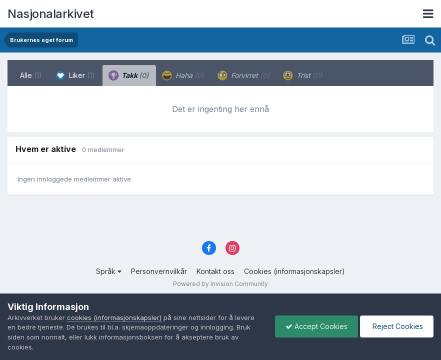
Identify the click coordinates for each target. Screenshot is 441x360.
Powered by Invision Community (220, 284)
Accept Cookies (317, 326)
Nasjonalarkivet (51, 13)
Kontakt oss (215, 271)
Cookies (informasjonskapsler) (294, 271)
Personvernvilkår (159, 271)
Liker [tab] (75, 75)
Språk (109, 271)
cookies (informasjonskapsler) (114, 318)
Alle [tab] (31, 75)
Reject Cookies (396, 326)
